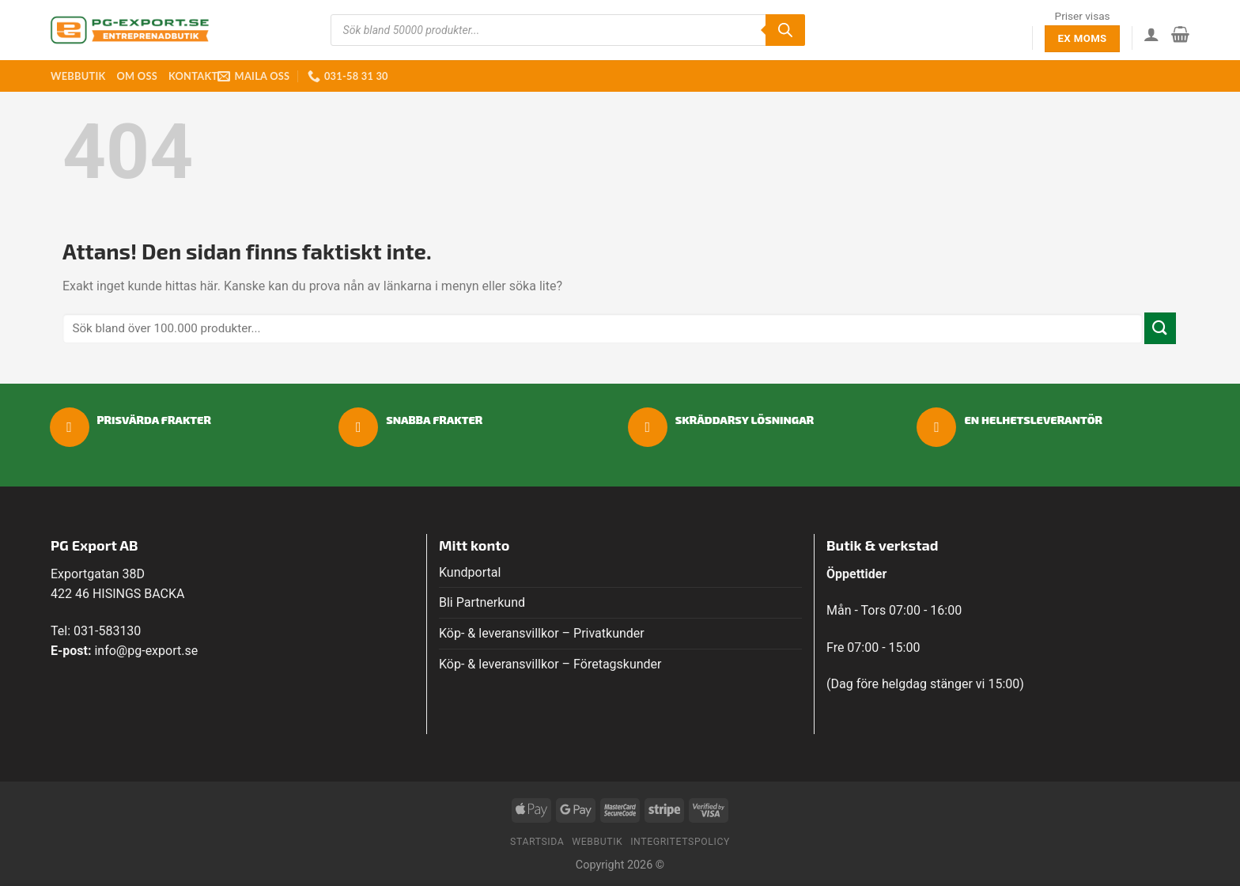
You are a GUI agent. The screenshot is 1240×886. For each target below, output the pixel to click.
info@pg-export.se (146, 650)
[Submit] (1160, 327)
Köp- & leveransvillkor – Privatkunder (542, 633)
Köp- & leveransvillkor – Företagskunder (550, 664)
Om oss (136, 76)
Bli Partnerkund (482, 602)
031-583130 (107, 630)
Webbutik (78, 76)
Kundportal (470, 572)
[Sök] (785, 30)
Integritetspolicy (680, 841)
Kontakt (192, 76)
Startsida (537, 841)
